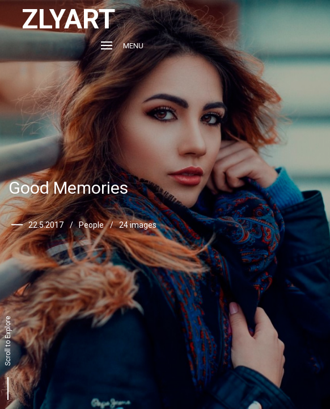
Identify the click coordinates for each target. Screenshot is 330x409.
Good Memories (68, 188)
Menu (122, 45)
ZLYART (68, 19)
